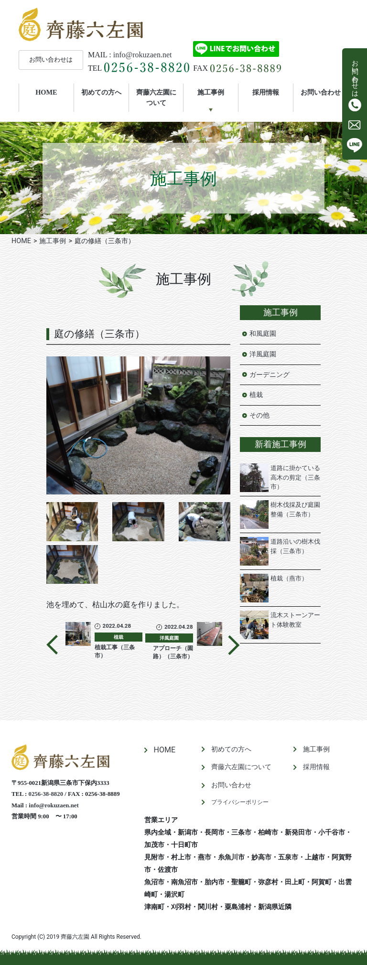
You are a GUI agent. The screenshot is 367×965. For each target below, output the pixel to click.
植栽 (256, 395)
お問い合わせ (321, 92)
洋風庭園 (262, 354)
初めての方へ (101, 92)
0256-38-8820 (46, 794)
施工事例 (210, 92)
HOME (54, 91)
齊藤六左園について (156, 97)
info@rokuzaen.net (142, 55)
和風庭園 (262, 334)
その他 (259, 415)
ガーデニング (269, 375)
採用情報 (265, 92)
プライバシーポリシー (240, 802)
